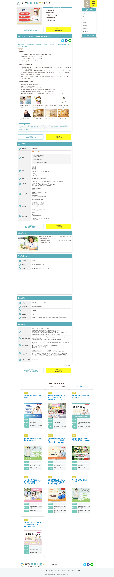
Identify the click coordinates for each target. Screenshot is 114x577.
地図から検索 (89, 35)
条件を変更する (89, 10)
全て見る (79, 386)
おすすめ (26, 419)
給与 (26, 425)
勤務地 (26, 422)
